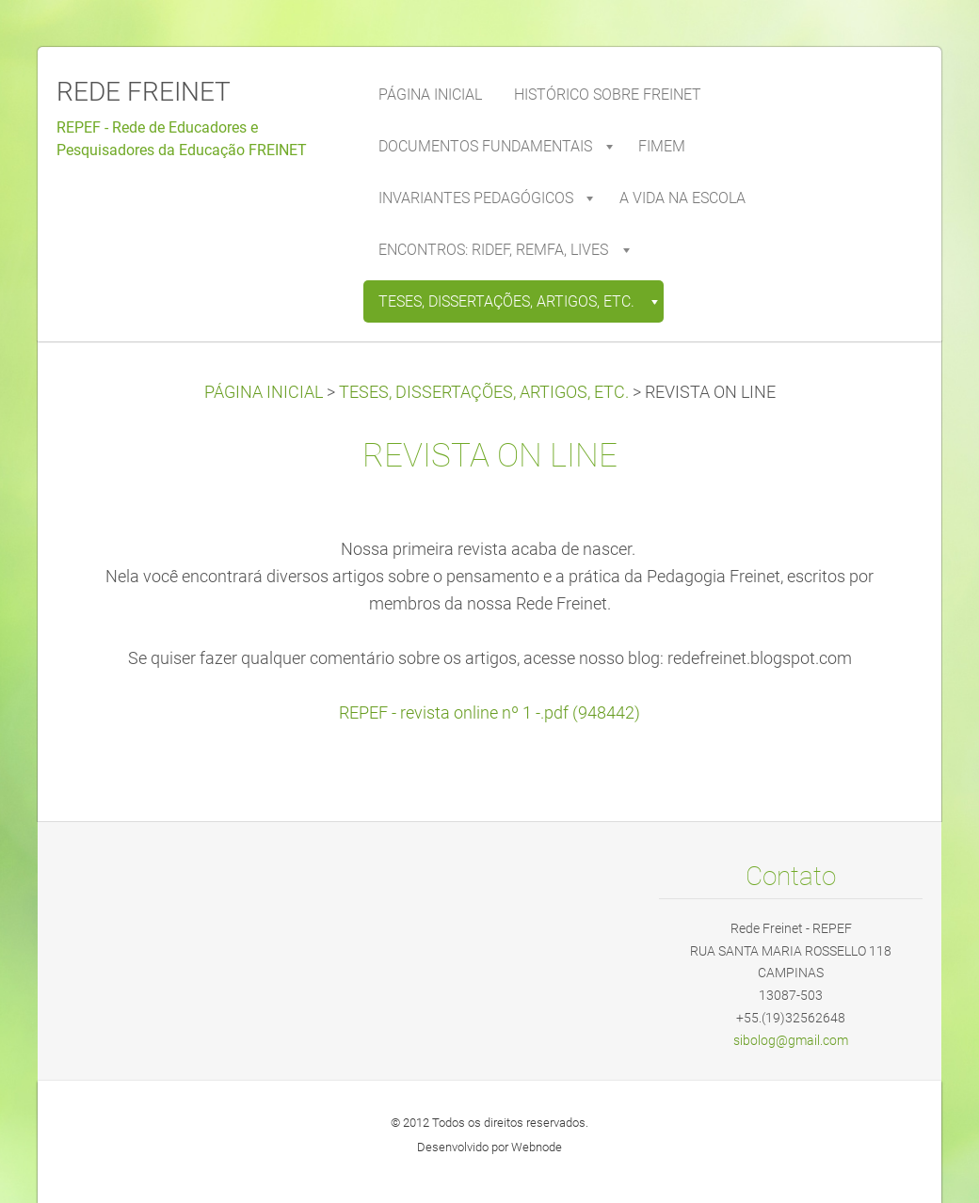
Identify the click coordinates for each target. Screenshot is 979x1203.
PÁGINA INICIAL (263, 392)
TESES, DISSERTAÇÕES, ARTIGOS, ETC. (484, 392)
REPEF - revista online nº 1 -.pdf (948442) (489, 713)
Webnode (536, 1147)
